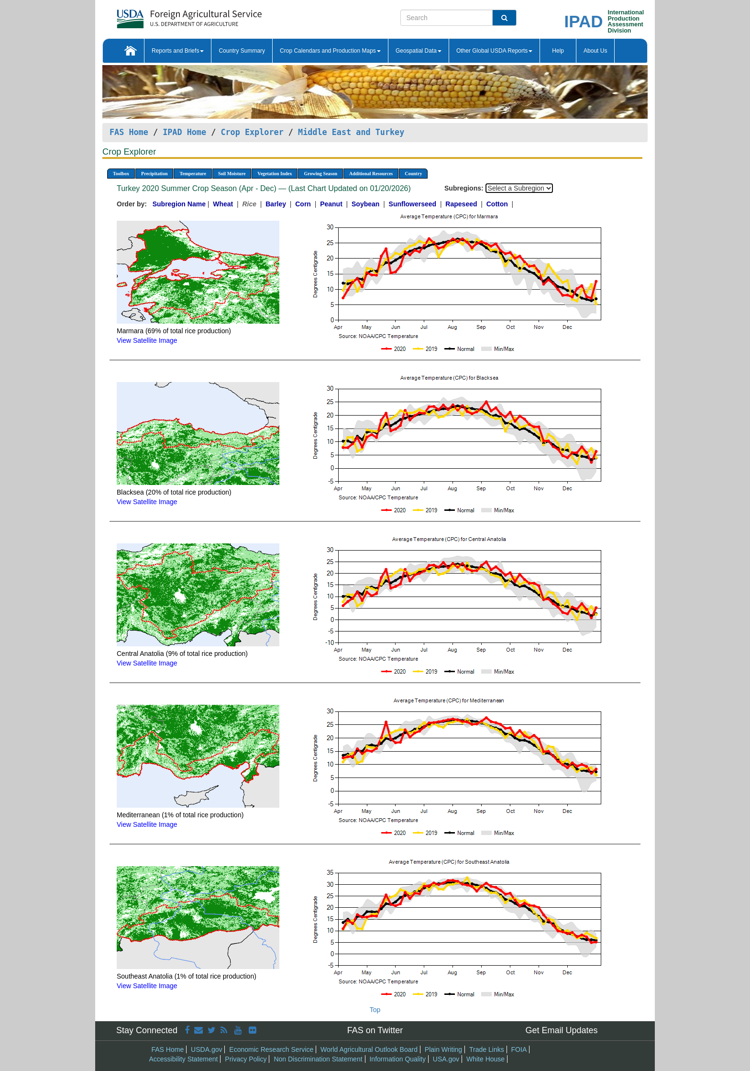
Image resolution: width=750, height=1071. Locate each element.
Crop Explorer (252, 132)
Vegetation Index (274, 173)
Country (413, 173)
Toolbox (121, 173)
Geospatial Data (418, 50)
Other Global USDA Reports (494, 50)
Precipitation (154, 173)
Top (375, 1010)
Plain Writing (443, 1049)
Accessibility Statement (183, 1059)
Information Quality (397, 1059)
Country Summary (242, 50)
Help (558, 50)
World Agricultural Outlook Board (369, 1049)
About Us (595, 50)
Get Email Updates (561, 1030)
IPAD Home (184, 132)
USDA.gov (206, 1049)
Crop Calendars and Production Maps (330, 50)
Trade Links (486, 1049)
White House (485, 1059)
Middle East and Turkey (351, 132)
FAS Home (129, 132)
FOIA (519, 1049)
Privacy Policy (245, 1059)
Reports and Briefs (178, 50)
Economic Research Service (271, 1049)
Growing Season (320, 173)
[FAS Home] (165, 16)
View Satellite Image (147, 340)
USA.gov (446, 1059)
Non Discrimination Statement (318, 1059)
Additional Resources (371, 173)
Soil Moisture (231, 173)
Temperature (192, 173)
